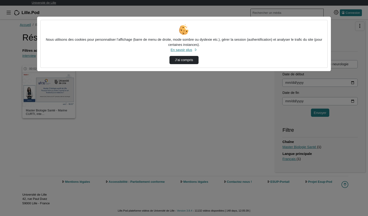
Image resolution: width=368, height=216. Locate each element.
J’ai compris (184, 60)
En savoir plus (184, 49)
